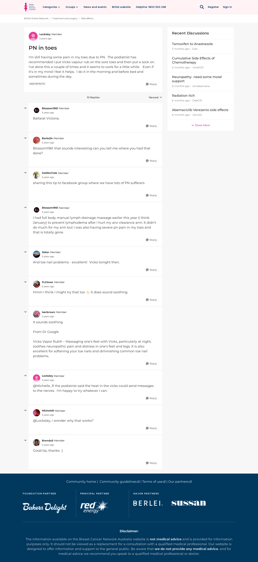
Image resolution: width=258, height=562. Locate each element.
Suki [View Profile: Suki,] (195, 48)
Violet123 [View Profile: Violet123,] (198, 67)
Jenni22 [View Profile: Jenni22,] (197, 115)
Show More (200, 125)
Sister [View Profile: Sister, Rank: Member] (45, 252)
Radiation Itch (183, 96)
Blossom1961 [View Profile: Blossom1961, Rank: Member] (50, 108)
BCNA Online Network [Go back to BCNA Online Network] (36, 18)
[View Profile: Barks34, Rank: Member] (36, 140)
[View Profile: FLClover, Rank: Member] (36, 284)
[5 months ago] (181, 49)
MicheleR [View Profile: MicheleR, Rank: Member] (48, 410)
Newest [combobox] (155, 97)
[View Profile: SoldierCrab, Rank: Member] (36, 175)
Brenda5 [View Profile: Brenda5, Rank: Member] (47, 440)
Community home (81, 482)
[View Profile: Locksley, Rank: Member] (33, 36)
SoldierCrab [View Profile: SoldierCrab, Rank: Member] (49, 173)
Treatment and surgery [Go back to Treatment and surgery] (64, 18)
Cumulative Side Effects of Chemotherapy (193, 60)
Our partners (178, 482)
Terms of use (152, 482)
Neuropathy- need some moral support (197, 79)
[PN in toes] (48, 112)
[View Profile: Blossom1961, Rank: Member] (36, 110)
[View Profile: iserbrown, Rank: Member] (36, 314)
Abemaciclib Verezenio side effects (200, 110)
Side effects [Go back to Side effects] (87, 18)
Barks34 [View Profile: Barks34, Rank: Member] (47, 138)
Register (213, 7)
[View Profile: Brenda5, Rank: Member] (36, 442)
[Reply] (151, 84)
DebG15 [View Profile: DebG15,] (197, 100)
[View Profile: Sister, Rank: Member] (36, 254)
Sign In (227, 7)
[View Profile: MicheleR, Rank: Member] (36, 412)
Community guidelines (118, 482)
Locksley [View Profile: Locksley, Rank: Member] (45, 34)
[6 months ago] (181, 67)
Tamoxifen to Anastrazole (192, 44)
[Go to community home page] (29, 7)
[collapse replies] (25, 108)
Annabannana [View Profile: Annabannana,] (201, 86)
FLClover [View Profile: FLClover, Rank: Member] (47, 282)
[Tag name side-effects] (37, 84)
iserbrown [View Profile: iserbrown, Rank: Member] (48, 312)
